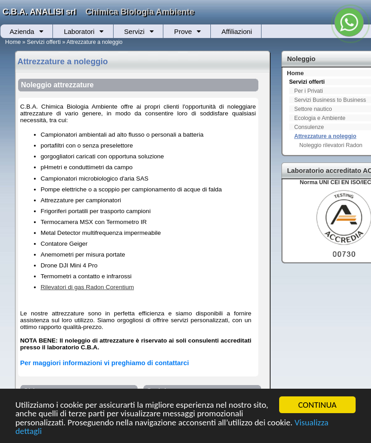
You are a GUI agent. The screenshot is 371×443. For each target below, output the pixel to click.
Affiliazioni (237, 31)
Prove (183, 31)
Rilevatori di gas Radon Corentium (87, 287)
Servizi (134, 31)
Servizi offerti (44, 41)
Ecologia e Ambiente (319, 118)
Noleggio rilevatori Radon (331, 145)
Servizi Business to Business (330, 100)
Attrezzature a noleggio (325, 136)
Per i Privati (308, 91)
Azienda (22, 31)
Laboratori (79, 31)
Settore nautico (313, 109)
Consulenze (309, 127)
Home (13, 41)
